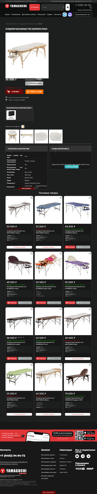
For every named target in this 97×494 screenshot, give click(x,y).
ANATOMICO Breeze (42, 233)
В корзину (70, 247)
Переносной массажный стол (46, 286)
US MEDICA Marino (71, 233)
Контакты (57, 14)
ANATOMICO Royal (71, 344)
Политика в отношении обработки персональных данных (13, 463)
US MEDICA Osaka (12, 288)
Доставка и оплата (29, 14)
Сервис (50, 14)
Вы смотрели (48, 492)
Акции (7, 14)
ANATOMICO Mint (12, 400)
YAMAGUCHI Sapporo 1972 (73, 400)
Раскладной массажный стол (16, 286)
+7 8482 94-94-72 (83, 6)
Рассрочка (41, 14)
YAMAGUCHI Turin (42, 344)
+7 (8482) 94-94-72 (12, 455)
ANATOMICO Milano (42, 400)
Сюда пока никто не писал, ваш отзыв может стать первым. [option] (70, 165)
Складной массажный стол (16, 231)
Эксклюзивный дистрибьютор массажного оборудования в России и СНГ (71, 1)
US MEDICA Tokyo (71, 288)
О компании (15, 14)
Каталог (62, 458)
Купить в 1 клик (34, 91)
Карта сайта (63, 472)
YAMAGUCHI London (13, 344)
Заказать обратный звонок (84, 10)
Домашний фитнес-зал (82, 14)
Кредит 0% (63, 465)
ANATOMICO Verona (13, 233)
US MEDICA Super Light (43, 288)
